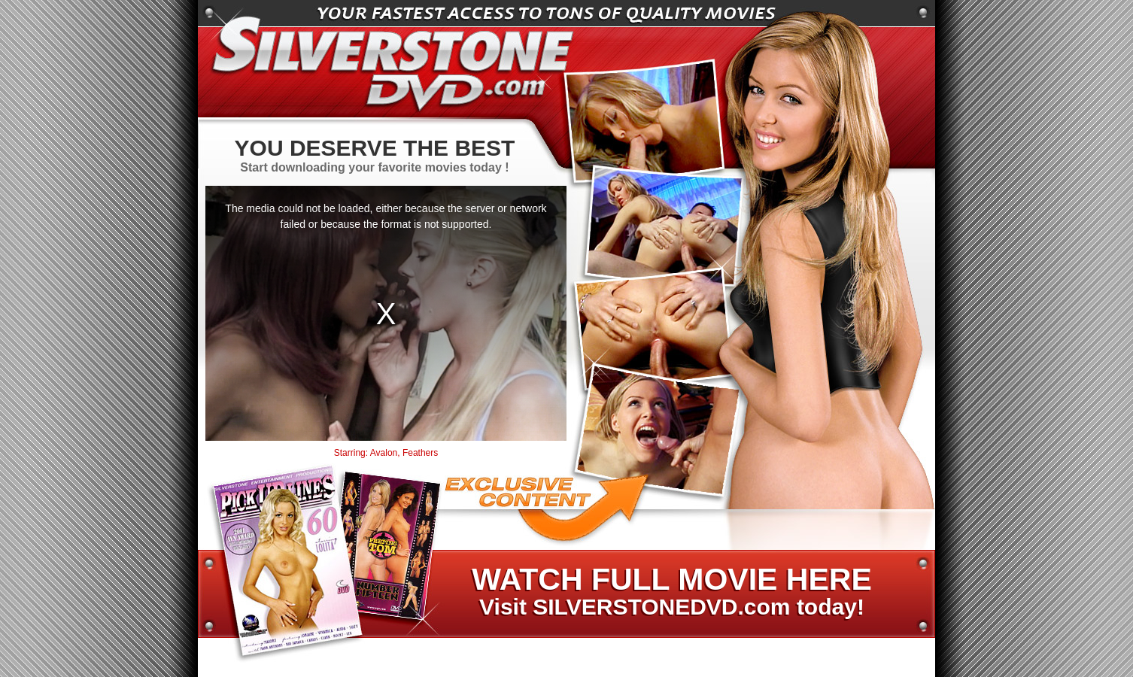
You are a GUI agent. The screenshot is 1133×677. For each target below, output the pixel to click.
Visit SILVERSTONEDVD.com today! (671, 592)
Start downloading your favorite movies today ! (374, 154)
